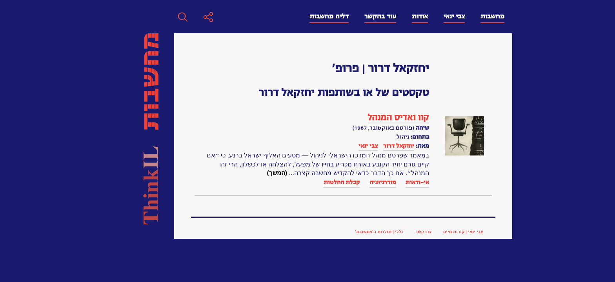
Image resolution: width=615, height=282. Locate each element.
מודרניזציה (270, 182)
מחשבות (380, 16)
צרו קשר (311, 231)
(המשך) (164, 173)
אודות (307, 16)
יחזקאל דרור (286, 146)
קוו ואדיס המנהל (286, 117)
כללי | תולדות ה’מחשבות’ (266, 231)
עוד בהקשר (268, 16)
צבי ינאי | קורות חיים (350, 231)
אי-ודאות (305, 182)
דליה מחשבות (216, 16)
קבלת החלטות (229, 182)
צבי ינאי (341, 16)
